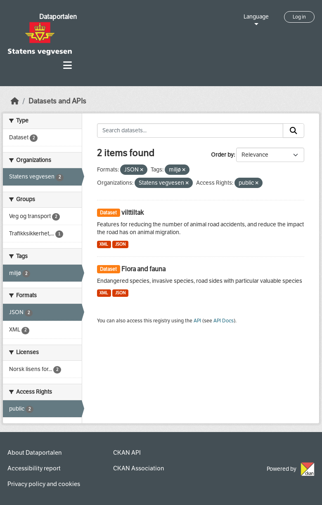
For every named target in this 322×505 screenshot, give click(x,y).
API (197, 321)
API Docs (223, 321)
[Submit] (293, 130)
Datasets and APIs (57, 101)
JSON (120, 244)
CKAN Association (138, 468)
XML (103, 244)
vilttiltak (132, 212)
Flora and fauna (143, 269)
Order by (222, 154)
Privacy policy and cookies (43, 484)
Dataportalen (58, 17)
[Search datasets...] (190, 130)
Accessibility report (34, 468)
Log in (299, 17)
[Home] (15, 101)
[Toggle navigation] (67, 65)
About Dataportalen (34, 452)
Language (256, 16)
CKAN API (127, 452)
